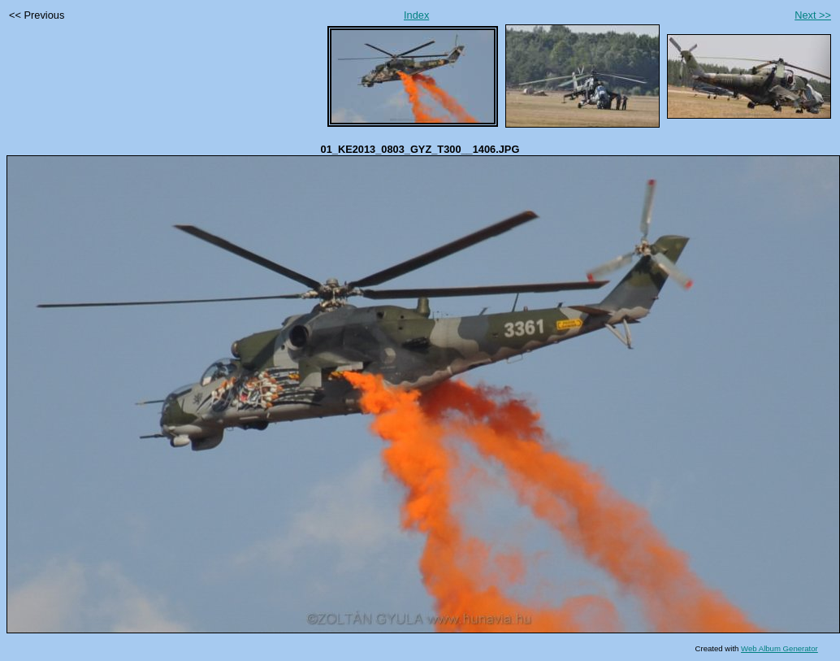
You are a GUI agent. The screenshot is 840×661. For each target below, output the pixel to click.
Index (416, 15)
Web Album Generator (779, 648)
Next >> (813, 15)
